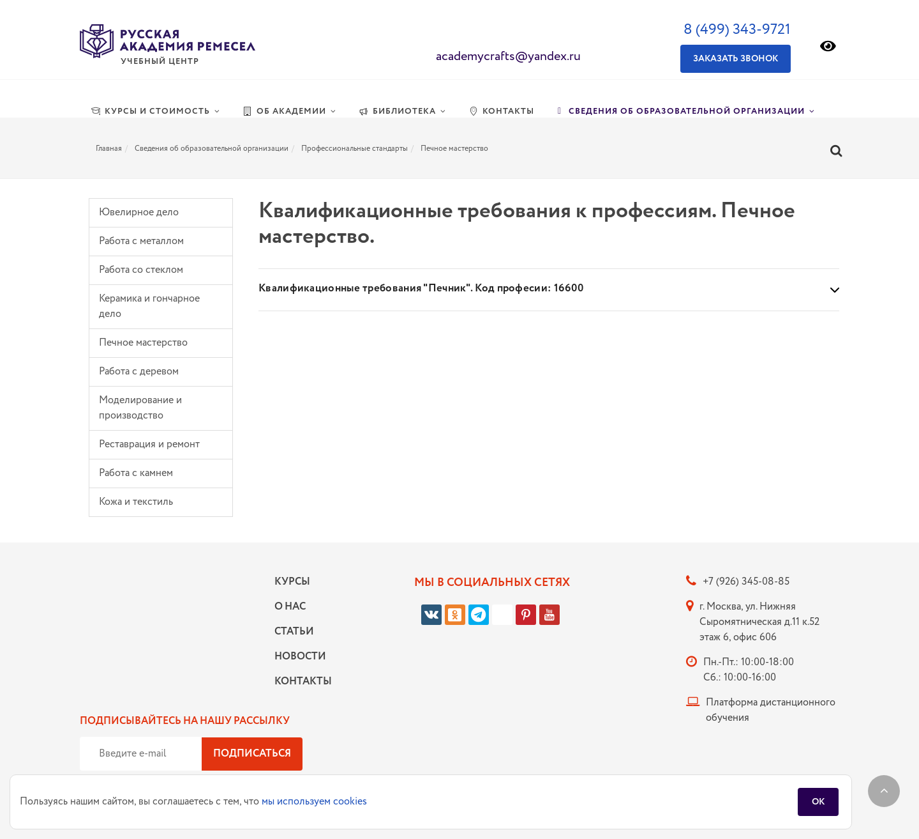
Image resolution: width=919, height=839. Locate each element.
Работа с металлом (141, 241)
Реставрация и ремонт (149, 444)
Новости (299, 656)
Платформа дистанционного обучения (770, 710)
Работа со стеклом (141, 270)
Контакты (299, 681)
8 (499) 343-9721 (737, 29)
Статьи (294, 631)
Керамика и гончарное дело (149, 306)
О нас (290, 606)
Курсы (292, 581)
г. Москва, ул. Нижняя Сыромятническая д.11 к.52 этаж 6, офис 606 (759, 622)
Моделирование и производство (140, 408)
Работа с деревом (139, 371)
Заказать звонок (735, 58)
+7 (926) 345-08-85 (746, 581)
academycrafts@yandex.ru (508, 56)
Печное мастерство (143, 342)
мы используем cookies (314, 801)
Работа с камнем (136, 473)
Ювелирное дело (139, 212)
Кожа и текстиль (136, 502)
